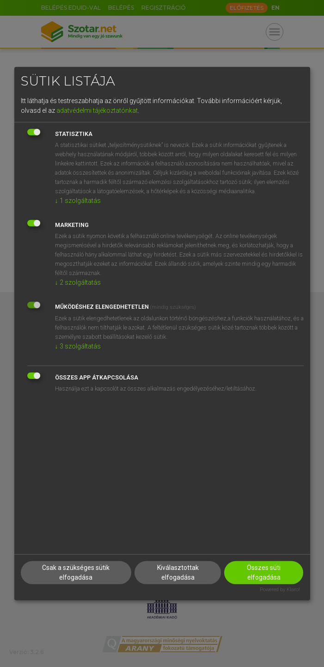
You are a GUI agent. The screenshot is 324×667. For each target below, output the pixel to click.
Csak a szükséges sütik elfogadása (76, 572)
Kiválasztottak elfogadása (178, 572)
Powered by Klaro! (280, 590)
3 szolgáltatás (78, 346)
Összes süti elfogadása (264, 572)
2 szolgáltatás (78, 282)
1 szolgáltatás (78, 200)
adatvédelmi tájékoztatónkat (97, 110)
